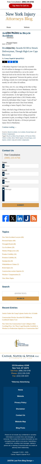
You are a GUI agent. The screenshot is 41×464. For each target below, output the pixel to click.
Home (9, 27)
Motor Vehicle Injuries (18, 138)
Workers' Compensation (8, 134)
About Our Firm (12, 32)
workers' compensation (23, 140)
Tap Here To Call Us (20, 6)
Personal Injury (12, 43)
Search (20, 298)
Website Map (20, 422)
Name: (4, 162)
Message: (5, 186)
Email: (4, 170)
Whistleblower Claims (10, 264)
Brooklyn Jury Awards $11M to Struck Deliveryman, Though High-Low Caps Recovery (20, 51)
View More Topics (8, 278)
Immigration (7, 261)
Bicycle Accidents (12, 132)
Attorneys (10, 38)
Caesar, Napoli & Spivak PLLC (20, 454)
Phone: (4, 178)
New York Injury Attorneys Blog (21, 16)
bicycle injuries (20, 136)
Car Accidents (21, 132)
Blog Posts (20, 428)
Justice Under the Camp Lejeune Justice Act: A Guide (19, 313)
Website (27, 27)
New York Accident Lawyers (13, 237)
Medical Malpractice (10, 251)
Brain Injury (7, 268)
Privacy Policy (20, 402)
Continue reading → (9, 127)
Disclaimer (20, 409)
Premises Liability (9, 257)
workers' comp (10, 140)
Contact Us (10, 48)
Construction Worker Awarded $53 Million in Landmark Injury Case (17, 319)
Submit (20, 205)
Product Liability (9, 254)
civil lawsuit (28, 136)
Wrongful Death (9, 244)
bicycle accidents (11, 136)
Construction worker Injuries (13, 271)
